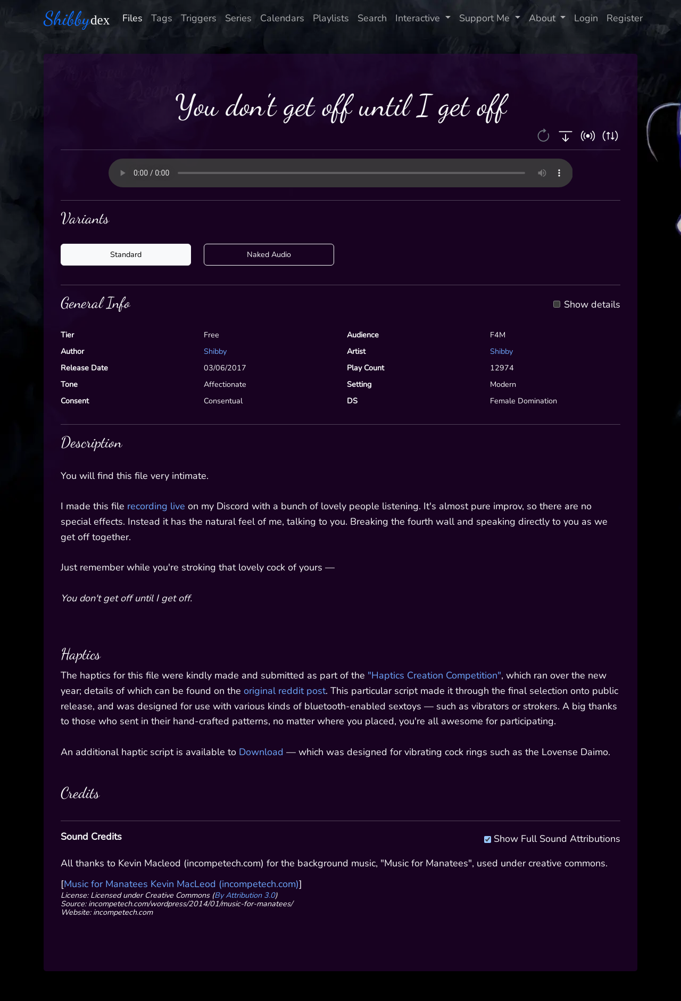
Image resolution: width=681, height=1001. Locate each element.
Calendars (282, 18)
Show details (592, 305)
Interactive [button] (419, 18)
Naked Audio (269, 254)
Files (132, 18)
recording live (156, 506)
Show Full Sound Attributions (557, 837)
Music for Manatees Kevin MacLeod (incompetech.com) (181, 884)
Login (586, 18)
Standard (126, 254)
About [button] (543, 18)
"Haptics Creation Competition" (434, 675)
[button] (544, 134)
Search (372, 18)
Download (261, 752)
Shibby (215, 351)
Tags (161, 18)
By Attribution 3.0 (244, 895)
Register (625, 18)
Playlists (331, 18)
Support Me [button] (485, 18)
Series (238, 18)
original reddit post (285, 690)
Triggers (199, 18)
